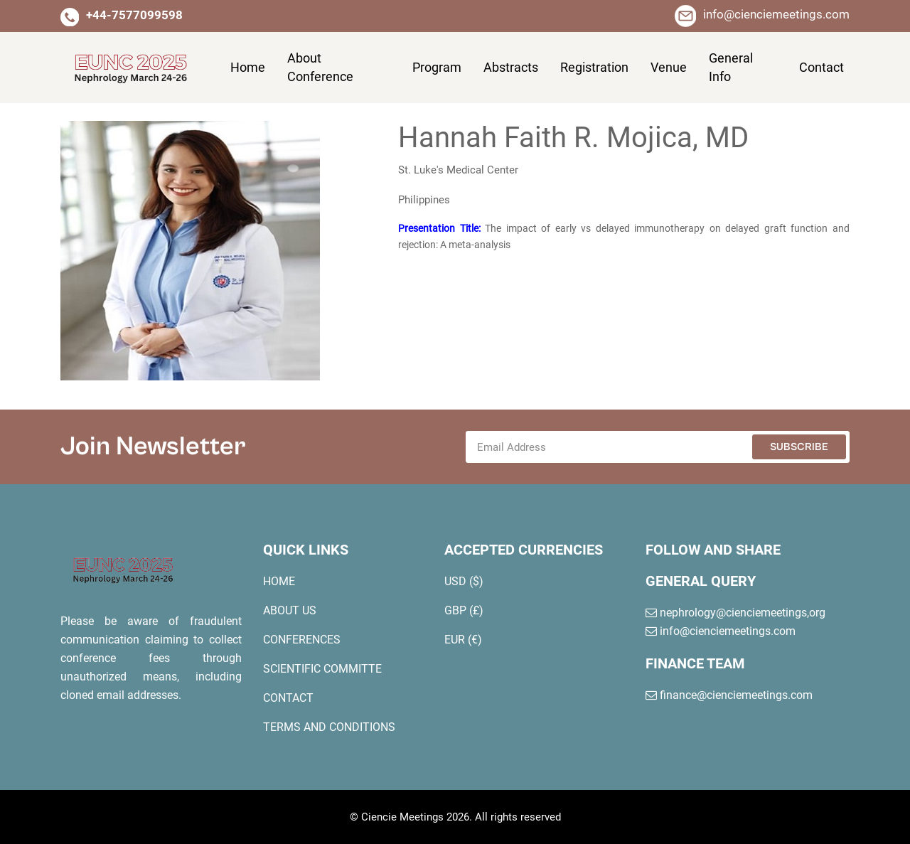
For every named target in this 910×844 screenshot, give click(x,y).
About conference (320, 67)
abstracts (510, 67)
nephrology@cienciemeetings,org (735, 612)
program (436, 67)
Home (247, 67)
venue (669, 67)
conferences (302, 639)
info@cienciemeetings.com (776, 14)
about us (289, 610)
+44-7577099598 (134, 15)
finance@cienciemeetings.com (729, 695)
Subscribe (799, 447)
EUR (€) (463, 639)
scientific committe (322, 668)
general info (731, 67)
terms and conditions (329, 727)
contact (821, 67)
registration (594, 67)
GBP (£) (463, 610)
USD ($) (463, 581)
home (279, 581)
